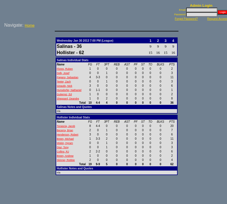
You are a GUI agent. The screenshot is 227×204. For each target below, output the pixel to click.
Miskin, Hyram (65, 143)
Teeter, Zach (64, 81)
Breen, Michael (65, 138)
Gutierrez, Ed (64, 94)
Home (30, 25)
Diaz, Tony (63, 147)
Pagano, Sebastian (67, 77)
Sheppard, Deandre (68, 98)
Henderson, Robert (67, 134)
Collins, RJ (63, 151)
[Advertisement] (28, 48)
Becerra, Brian (65, 130)
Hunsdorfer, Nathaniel (69, 90)
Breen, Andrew (65, 155)
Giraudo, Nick (64, 85)
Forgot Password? (186, 18)
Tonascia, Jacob (66, 126)
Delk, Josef (63, 73)
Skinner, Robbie (66, 160)
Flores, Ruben (65, 68)
